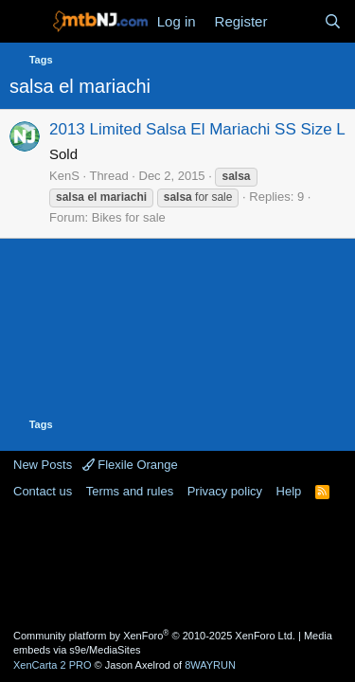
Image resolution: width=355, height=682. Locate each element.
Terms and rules (129, 491)
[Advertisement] (178, 562)
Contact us (42, 491)
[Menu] (26, 22)
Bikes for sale (129, 217)
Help (289, 491)
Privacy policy (224, 491)
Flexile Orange (130, 465)
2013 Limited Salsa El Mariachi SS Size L (197, 129)
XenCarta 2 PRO (52, 665)
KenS (64, 176)
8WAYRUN (210, 665)
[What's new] (294, 21)
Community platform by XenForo (154, 635)
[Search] (332, 21)
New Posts (42, 465)
